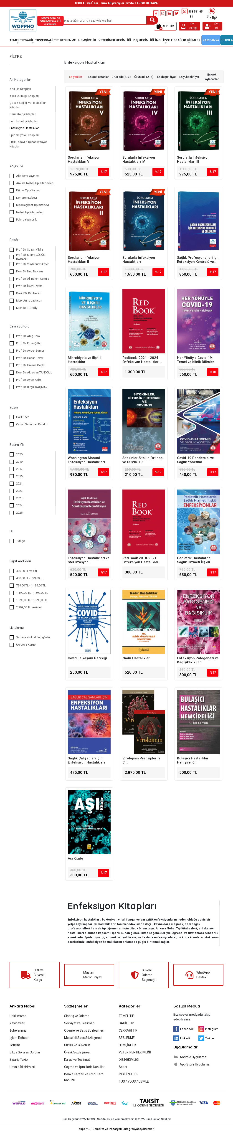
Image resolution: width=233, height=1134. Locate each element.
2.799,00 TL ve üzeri (29, 607)
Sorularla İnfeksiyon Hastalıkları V (84, 159)
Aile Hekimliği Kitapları (24, 96)
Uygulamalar (185, 1047)
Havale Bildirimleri (22, 1067)
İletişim (15, 1045)
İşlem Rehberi (19, 1038)
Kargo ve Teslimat (77, 1059)
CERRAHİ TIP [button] (49, 40)
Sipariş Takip (212, 13)
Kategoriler (129, 1006)
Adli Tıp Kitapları (20, 89)
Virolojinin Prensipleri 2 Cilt (141, 760)
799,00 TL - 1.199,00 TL (31, 585)
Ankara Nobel (22, 1006)
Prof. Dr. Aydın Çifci (28, 379)
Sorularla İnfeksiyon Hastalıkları (138, 260)
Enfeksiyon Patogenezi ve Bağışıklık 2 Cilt (198, 660)
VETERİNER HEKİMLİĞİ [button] (115, 40)
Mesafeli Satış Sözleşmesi (83, 1038)
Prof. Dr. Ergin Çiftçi (28, 343)
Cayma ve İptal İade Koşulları (84, 1067)
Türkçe (20, 541)
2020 (19, 454)
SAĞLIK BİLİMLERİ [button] (188, 40)
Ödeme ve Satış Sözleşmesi (84, 1030)
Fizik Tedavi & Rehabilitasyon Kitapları (29, 144)
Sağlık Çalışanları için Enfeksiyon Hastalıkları (86, 760)
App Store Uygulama (191, 1064)
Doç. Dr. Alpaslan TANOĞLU (34, 372)
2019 (19, 461)
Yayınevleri (17, 1023)
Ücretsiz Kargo (26, 644)
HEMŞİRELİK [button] (87, 40)
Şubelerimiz (18, 1030)
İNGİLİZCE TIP (129, 1074)
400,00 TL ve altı (26, 571)
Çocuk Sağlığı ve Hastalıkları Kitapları (28, 105)
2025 (19, 512)
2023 (19, 498)
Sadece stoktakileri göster (33, 637)
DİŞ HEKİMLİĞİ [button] (143, 40)
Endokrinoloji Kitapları (24, 121)
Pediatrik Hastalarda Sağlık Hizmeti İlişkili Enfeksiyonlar (193, 560)
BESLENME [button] (68, 40)
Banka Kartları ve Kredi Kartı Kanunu (84, 1077)
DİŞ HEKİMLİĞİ (129, 1059)
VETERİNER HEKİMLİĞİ (135, 1052)
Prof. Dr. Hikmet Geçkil (30, 365)
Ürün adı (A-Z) (121, 77)
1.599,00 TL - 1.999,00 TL (32, 600)
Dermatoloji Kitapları (23, 114)
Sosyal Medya (186, 1006)
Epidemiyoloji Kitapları (24, 135)
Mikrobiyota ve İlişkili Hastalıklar (84, 360)
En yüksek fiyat (189, 77)
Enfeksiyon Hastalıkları (24, 128)
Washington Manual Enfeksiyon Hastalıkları (86, 460)
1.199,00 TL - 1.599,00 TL (32, 592)
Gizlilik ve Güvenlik (77, 1045)
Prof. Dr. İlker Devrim (29, 286)
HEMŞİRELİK (127, 1045)
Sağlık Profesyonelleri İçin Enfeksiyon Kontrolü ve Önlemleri (198, 260)
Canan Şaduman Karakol (32, 424)
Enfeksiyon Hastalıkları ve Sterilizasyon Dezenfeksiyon (88, 560)
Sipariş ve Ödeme (76, 1016)
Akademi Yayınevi (27, 176)
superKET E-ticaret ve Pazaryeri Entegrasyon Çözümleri (116, 1129)
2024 (19, 505)
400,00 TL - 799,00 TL (29, 578)
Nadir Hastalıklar (136, 658)
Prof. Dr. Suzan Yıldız (29, 249)
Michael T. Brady (26, 308)
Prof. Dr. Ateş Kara (28, 336)
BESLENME (127, 1038)
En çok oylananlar (212, 77)
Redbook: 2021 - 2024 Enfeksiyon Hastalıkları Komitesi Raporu (141, 360)
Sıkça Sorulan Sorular (25, 1052)
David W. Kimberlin (28, 293)
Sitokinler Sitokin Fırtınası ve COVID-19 (142, 460)
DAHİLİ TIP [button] (32, 40)
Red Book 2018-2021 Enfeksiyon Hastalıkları (141, 560)
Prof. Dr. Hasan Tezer (29, 358)
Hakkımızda (18, 1016)
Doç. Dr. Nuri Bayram (29, 271)
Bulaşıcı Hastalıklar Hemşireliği (192, 760)
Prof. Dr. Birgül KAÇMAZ (32, 387)
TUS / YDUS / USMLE (134, 1081)
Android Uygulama (189, 1057)
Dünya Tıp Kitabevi (28, 190)
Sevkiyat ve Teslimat (79, 1023)
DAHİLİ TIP (126, 1023)
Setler (123, 1067)
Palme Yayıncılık (26, 219)
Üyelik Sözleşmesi (77, 1052)
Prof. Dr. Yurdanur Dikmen (32, 264)
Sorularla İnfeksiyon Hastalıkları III (193, 159)
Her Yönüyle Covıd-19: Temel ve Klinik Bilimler (195, 360)
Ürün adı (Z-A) (143, 77)
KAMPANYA (211, 40)
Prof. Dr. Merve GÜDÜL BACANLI (31, 257)
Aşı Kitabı (75, 858)
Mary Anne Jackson (29, 300)
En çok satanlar (98, 77)
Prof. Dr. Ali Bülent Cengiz (32, 278)
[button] (165, 26)
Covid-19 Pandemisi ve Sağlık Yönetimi (195, 460)
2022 (19, 490)
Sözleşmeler (76, 1006)
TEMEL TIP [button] (17, 40)
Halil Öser (22, 417)
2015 (19, 476)
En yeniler (75, 77)
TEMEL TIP (126, 1016)
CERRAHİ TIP (128, 1030)
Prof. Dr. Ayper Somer (30, 350)
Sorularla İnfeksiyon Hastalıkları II (84, 260)
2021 (19, 483)
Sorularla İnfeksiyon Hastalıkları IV (138, 159)
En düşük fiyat (166, 77)
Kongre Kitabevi (26, 197)
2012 (19, 469)
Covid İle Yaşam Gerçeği (87, 658)
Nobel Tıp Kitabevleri (29, 212)
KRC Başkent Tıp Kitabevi (32, 205)
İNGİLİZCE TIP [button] (165, 40)
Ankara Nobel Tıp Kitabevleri (34, 183)
